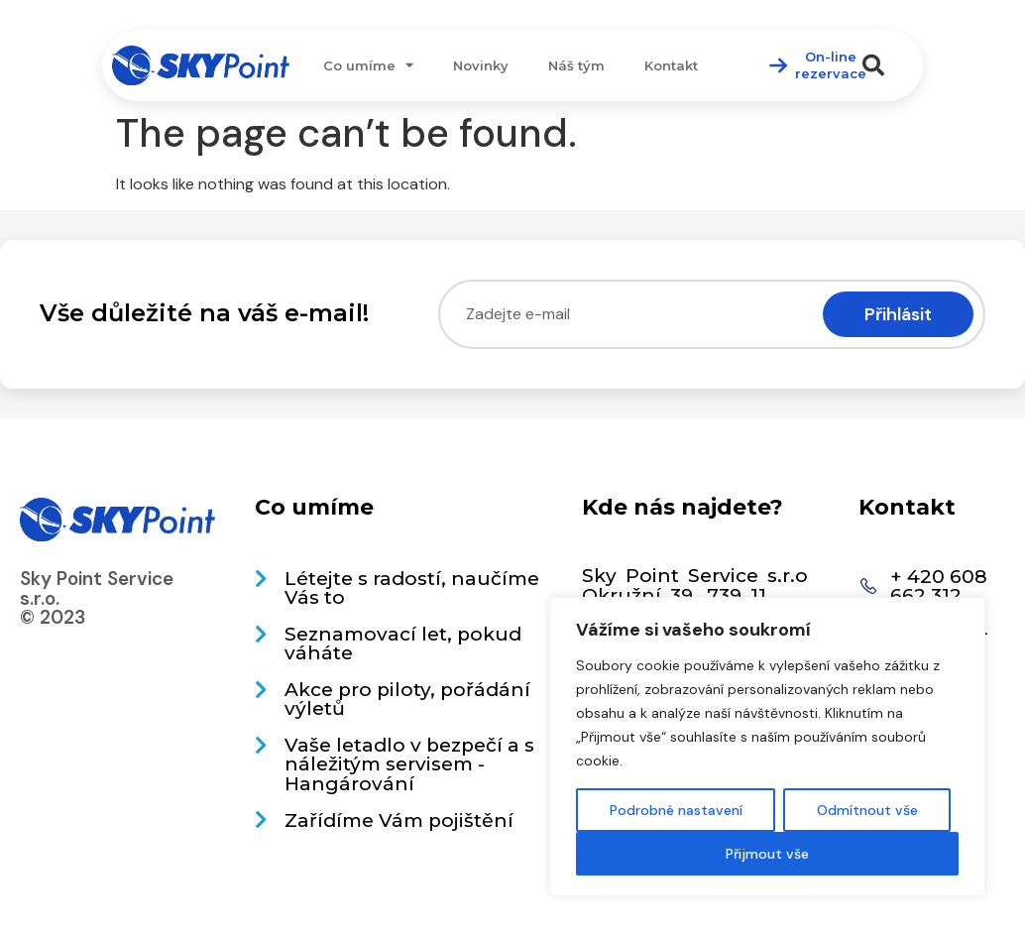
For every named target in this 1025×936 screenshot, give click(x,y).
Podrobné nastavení (676, 810)
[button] (873, 65)
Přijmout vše (767, 854)
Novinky (481, 65)
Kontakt (671, 65)
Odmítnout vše (867, 810)
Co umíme (368, 65)
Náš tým (576, 65)
